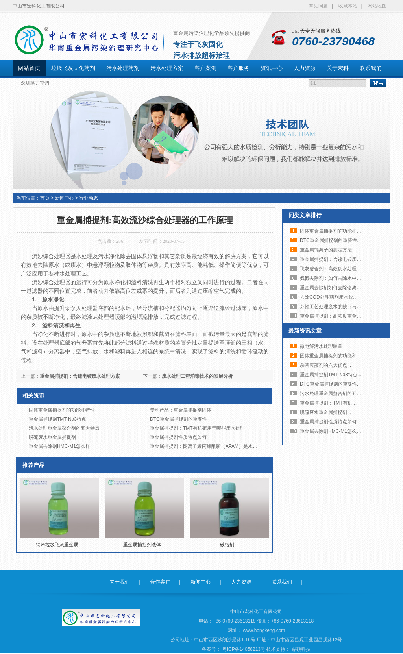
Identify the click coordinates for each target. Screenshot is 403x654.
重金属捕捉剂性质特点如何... (330, 422)
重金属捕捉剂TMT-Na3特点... (330, 374)
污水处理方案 (166, 68)
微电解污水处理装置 (321, 346)
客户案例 (205, 68)
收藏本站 (347, 6)
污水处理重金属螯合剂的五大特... (335, 393)
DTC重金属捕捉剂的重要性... (330, 240)
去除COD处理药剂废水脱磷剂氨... (335, 297)
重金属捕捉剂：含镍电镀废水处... (335, 259)
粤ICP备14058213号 (244, 649)
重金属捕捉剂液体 (142, 544)
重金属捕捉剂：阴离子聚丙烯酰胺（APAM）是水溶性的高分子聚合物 (222, 446)
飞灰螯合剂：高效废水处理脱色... (335, 269)
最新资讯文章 (305, 330)
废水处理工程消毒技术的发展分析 (197, 376)
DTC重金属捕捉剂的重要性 (178, 419)
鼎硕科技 (301, 649)
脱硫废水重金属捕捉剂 (52, 437)
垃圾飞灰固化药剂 (73, 68)
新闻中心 (64, 198)
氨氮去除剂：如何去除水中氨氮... (335, 278)
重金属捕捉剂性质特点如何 (178, 437)
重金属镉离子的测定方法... (328, 250)
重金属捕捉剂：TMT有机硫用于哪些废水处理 (197, 428)
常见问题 (318, 6)
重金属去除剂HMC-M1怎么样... (332, 431)
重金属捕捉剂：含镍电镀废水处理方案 (80, 376)
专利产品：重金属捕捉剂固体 (180, 410)
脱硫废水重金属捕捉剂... (325, 412)
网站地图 (377, 6)
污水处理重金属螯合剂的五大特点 (64, 428)
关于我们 (119, 582)
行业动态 (88, 198)
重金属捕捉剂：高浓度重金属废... (335, 316)
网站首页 (29, 68)
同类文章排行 (305, 215)
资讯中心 (272, 68)
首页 (45, 198)
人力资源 (305, 68)
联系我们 (371, 68)
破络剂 (227, 544)
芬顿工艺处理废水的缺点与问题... (335, 306)
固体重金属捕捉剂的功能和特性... (335, 231)
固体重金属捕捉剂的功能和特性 (62, 410)
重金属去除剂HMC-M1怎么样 (59, 446)
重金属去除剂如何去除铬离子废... (335, 287)
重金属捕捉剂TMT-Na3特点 (57, 419)
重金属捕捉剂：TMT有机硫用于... (335, 403)
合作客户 (160, 582)
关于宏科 (338, 68)
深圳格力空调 (35, 83)
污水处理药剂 (122, 68)
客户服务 (238, 68)
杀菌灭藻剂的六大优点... (325, 365)
